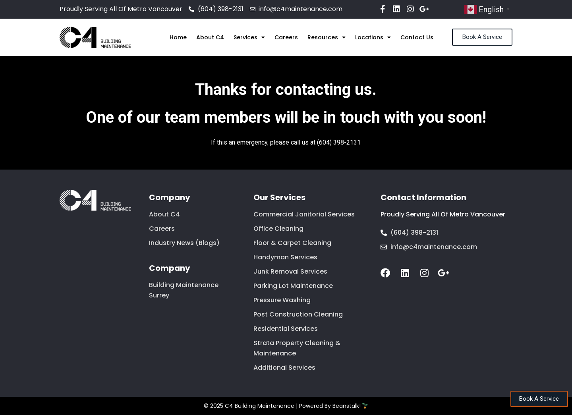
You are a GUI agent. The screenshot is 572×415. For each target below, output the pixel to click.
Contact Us (416, 37)
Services (249, 37)
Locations (373, 37)
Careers (286, 37)
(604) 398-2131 (339, 142)
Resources (326, 37)
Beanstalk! (346, 406)
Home (178, 37)
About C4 (210, 37)
